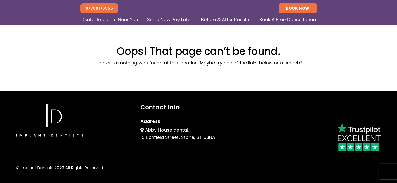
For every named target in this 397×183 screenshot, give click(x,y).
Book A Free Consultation (287, 19)
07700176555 (99, 8)
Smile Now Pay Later (169, 19)
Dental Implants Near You (109, 19)
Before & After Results (225, 19)
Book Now (297, 8)
